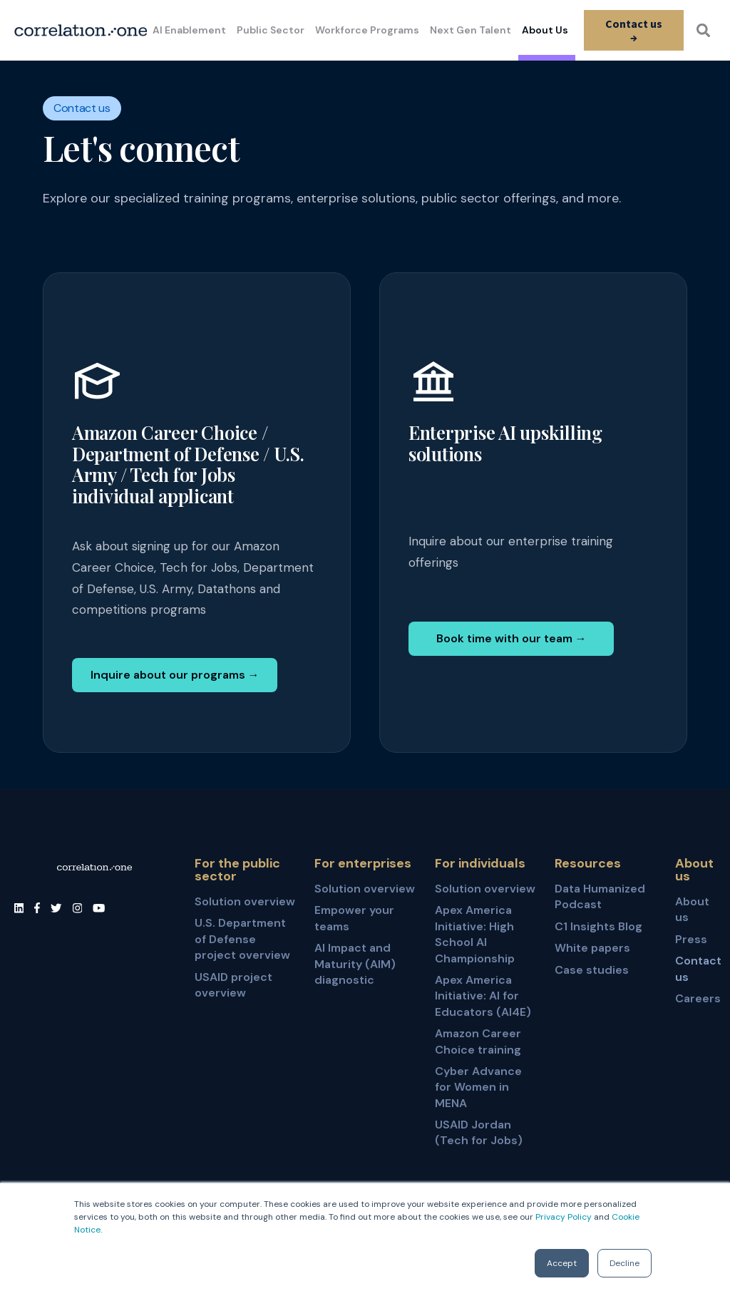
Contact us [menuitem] (695, 968)
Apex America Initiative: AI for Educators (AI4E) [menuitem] (483, 995)
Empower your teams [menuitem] (354, 917)
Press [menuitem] (691, 939)
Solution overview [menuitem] (245, 901)
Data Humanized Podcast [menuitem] (600, 896)
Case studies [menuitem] (592, 969)
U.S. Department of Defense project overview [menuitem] (242, 938)
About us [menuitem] (692, 909)
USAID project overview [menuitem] (233, 985)
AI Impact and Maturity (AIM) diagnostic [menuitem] (355, 963)
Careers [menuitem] (695, 998)
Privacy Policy (563, 1217)
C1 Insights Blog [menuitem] (598, 926)
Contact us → (633, 29)
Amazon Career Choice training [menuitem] (478, 1041)
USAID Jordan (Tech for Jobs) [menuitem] (479, 1132)
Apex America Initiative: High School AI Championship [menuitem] (475, 933)
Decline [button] (624, 1263)
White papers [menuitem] (592, 947)
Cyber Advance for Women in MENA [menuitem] (478, 1087)
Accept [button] (562, 1263)
